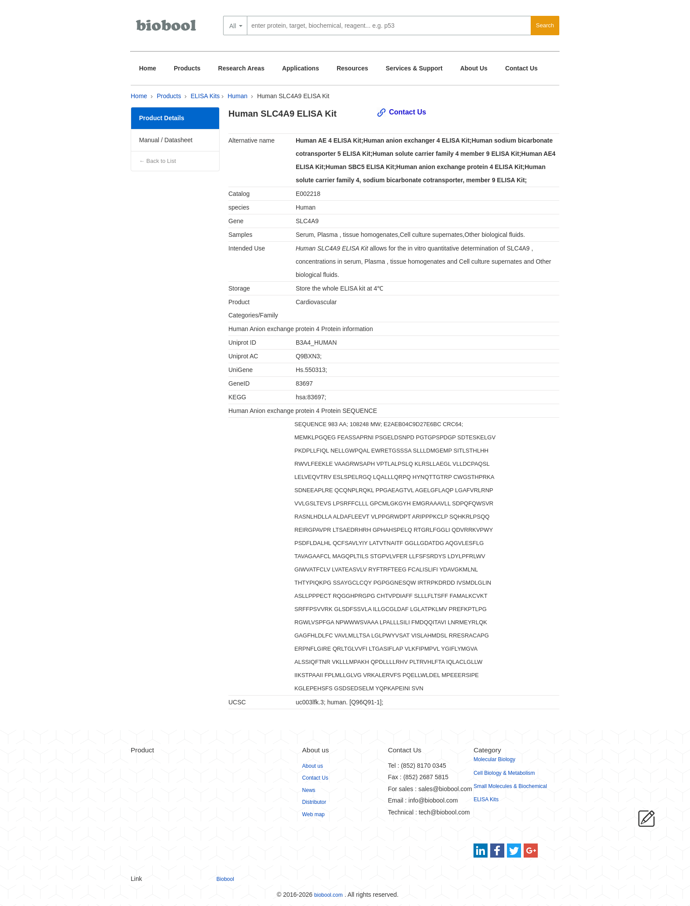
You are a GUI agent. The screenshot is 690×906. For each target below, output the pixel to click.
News (309, 790)
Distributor (314, 802)
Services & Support (414, 68)
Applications (300, 68)
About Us (474, 68)
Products (187, 68)
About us (312, 766)
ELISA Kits (205, 95)
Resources (352, 68)
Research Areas (241, 68)
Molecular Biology (494, 759)
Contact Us (521, 68)
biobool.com (328, 895)
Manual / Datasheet (165, 140)
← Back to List (157, 161)
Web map (313, 814)
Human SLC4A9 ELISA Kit (293, 95)
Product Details (161, 118)
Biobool (225, 879)
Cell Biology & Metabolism (504, 773)
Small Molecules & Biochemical (510, 786)
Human (237, 95)
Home (147, 68)
